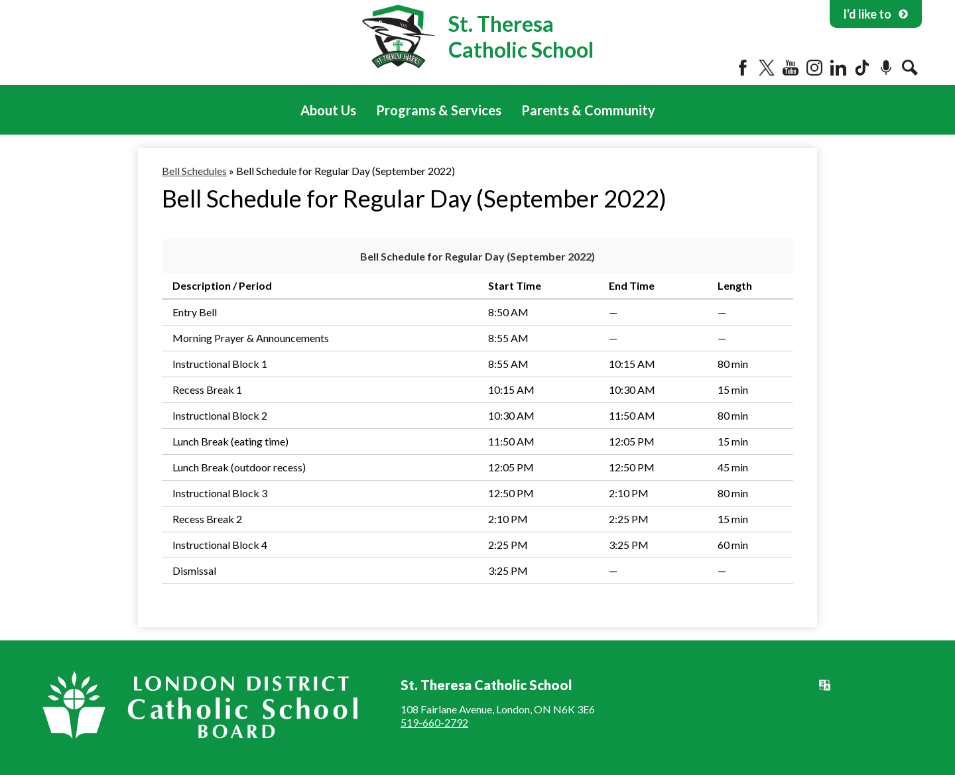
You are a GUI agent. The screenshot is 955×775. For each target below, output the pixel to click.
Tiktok (862, 68)
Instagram (814, 68)
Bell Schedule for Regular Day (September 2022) (477, 256)
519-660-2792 (434, 722)
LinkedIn (838, 68)
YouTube (790, 68)
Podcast (886, 68)
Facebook (743, 68)
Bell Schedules (194, 170)
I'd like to (876, 14)
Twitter (767, 68)
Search (910, 68)
